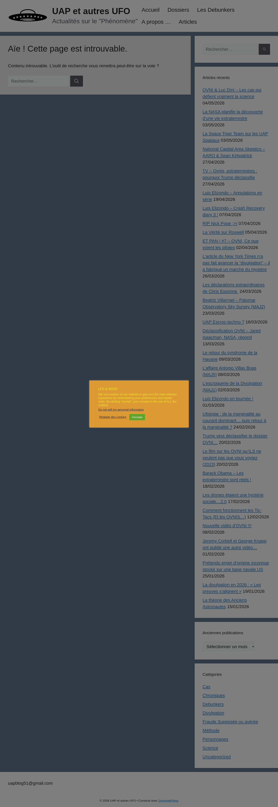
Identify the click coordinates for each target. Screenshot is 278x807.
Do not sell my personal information (121, 409)
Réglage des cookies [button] (112, 417)
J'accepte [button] (137, 417)
